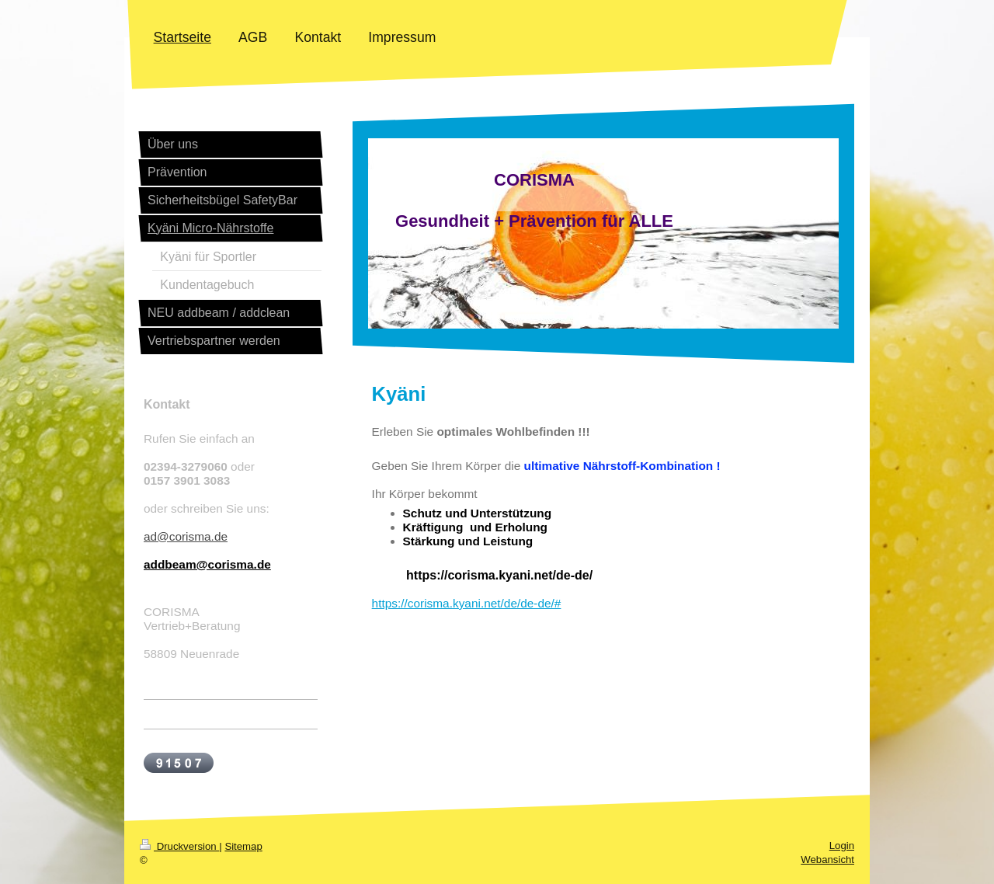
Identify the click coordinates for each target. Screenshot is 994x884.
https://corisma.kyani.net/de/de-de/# (466, 603)
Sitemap (243, 846)
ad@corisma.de (186, 536)
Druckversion (179, 846)
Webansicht (827, 859)
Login (841, 845)
